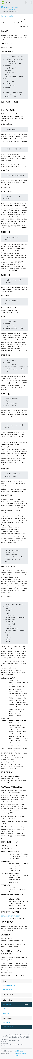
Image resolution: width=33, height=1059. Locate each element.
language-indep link (9, 985)
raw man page (7, 989)
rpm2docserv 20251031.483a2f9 (20, 1052)
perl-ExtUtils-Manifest (9, 9)
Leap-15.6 (6, 1013)
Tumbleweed (14, 7)
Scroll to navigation (7, 16)
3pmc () (8, 1027)
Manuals (4, 7)
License (17, 1055)
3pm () (7, 1022)
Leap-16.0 (6, 1008)
